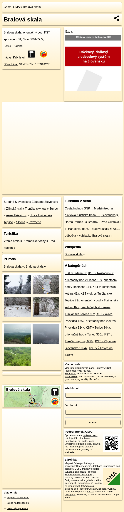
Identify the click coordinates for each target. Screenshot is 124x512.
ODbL (78, 468)
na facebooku (90, 435)
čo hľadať (71, 405)
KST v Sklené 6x (76, 273)
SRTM (90, 491)
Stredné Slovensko (16, 201)
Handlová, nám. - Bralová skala (88, 228)
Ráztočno (35, 222)
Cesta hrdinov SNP (77, 208)
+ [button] (9, 108)
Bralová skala (32, 7)
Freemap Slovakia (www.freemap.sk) (80, 473)
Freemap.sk (78, 191)
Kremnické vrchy (35, 241)
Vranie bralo (12, 241)
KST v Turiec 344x (98, 327)
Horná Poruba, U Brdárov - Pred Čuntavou (92, 222)
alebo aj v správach (17, 508)
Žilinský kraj (14, 208)
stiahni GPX (71, 376)
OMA (16, 7)
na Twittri (82, 441)
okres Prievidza (16, 215)
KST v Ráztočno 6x (101, 273)
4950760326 (83, 370)
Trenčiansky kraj (35, 208)
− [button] (9, 114)
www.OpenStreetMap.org (78, 466)
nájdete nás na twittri (18, 497)
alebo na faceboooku (18, 502)
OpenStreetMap (59, 191)
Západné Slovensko (45, 201)
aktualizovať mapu (84, 368)
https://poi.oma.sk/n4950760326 (105, 191)
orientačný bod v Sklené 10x (83, 280)
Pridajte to (70, 494)
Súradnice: (11, 64)
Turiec (54, 208)
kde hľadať (72, 388)
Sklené (20, 222)
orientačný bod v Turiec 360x (84, 334)
